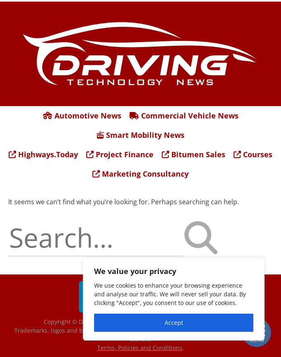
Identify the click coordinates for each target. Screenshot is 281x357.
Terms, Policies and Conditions (139, 348)
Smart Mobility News (140, 135)
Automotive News (82, 116)
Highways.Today (43, 154)
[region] (173, 299)
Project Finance (119, 154)
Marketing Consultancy (140, 174)
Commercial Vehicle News (184, 116)
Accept (174, 322)
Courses (253, 154)
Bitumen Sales (193, 154)
